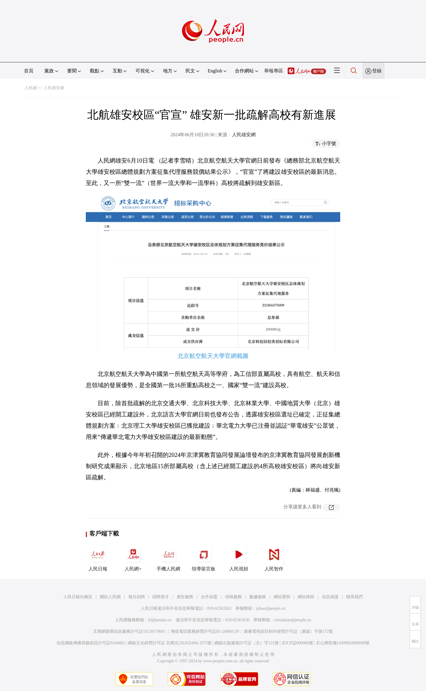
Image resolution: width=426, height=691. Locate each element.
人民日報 (98, 557)
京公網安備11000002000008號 (342, 643)
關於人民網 (110, 597)
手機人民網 (168, 557)
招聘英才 (160, 597)
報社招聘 (136, 597)
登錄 (377, 70)
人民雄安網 (53, 88)
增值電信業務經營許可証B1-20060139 (205, 631)
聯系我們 (354, 597)
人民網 (31, 88)
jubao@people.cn (270, 608)
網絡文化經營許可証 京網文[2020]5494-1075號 (170, 643)
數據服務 (257, 597)
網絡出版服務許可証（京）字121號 (246, 643)
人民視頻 (238, 557)
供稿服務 (233, 597)
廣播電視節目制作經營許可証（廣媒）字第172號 (288, 631)
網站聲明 (282, 597)
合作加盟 (209, 597)
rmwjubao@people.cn (292, 620)
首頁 (28, 70)
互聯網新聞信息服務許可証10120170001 (129, 631)
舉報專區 (273, 70)
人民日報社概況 (77, 597)
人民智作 (274, 557)
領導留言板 (203, 557)
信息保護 (330, 597)
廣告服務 (185, 597)
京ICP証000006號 (297, 643)
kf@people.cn (160, 620)
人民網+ (133, 557)
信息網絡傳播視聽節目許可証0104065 (91, 643)
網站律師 (306, 597)
